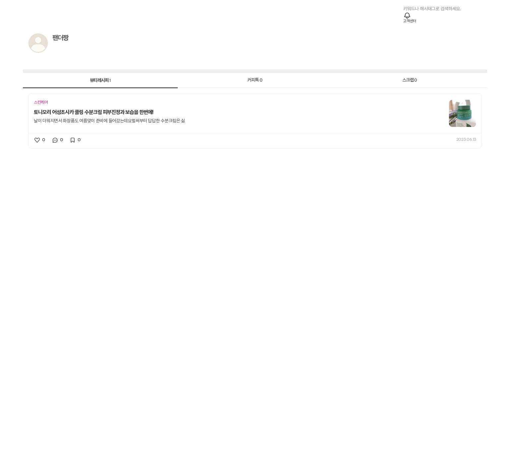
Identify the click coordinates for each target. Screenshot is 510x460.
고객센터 (409, 21)
